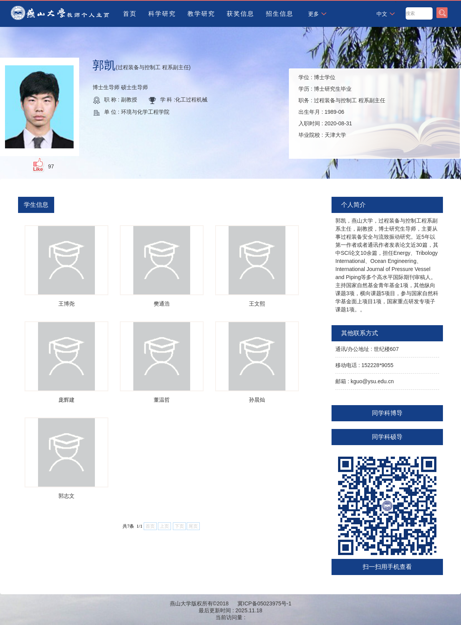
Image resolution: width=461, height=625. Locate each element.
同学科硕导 (387, 437)
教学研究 (201, 13)
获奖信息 (240, 13)
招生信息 (280, 13)
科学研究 (162, 13)
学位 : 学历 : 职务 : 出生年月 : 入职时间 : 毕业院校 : (341, 106)
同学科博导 (387, 413)
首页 (130, 13)
